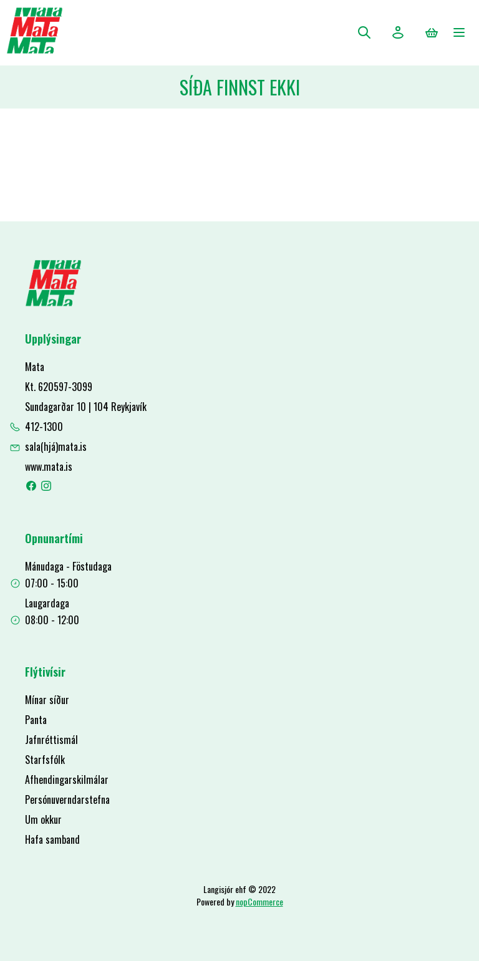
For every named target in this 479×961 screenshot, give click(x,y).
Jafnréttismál (51, 739)
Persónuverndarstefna (67, 799)
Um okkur (43, 819)
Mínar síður (47, 699)
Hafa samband (52, 839)
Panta (36, 719)
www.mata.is (48, 466)
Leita (364, 32)
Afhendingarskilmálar (67, 779)
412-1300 (44, 426)
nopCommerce (259, 901)
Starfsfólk (45, 759)
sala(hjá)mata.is (56, 446)
